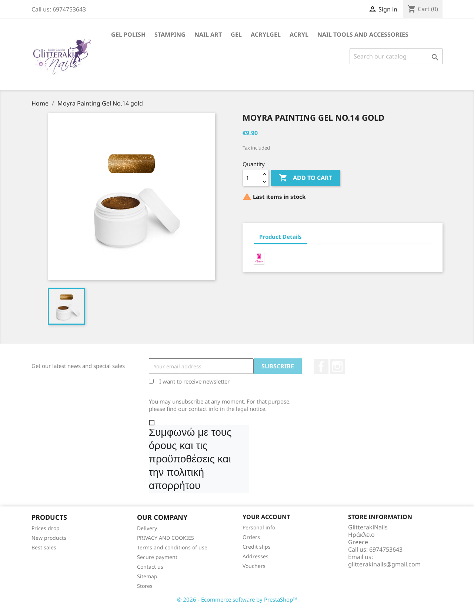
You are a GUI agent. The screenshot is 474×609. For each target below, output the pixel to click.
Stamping (170, 34)
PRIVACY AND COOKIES (165, 537)
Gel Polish (128, 34)
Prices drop (45, 528)
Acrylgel (266, 34)
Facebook (321, 366)
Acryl (299, 34)
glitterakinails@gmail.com (384, 564)
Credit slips (257, 546)
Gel (236, 34)
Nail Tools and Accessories (362, 34)
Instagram (337, 366)
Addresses (255, 556)
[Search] (396, 56)
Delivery (147, 528)
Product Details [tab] (280, 236)
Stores (145, 585)
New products (48, 537)
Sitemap (147, 576)
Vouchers (254, 565)
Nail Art (208, 34)
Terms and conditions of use (172, 547)
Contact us (150, 566)
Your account (266, 517)
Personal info (259, 527)
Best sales (43, 547)
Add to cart (305, 178)
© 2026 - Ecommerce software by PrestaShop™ (237, 599)
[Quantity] (251, 178)
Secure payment (157, 557)
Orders (251, 537)
